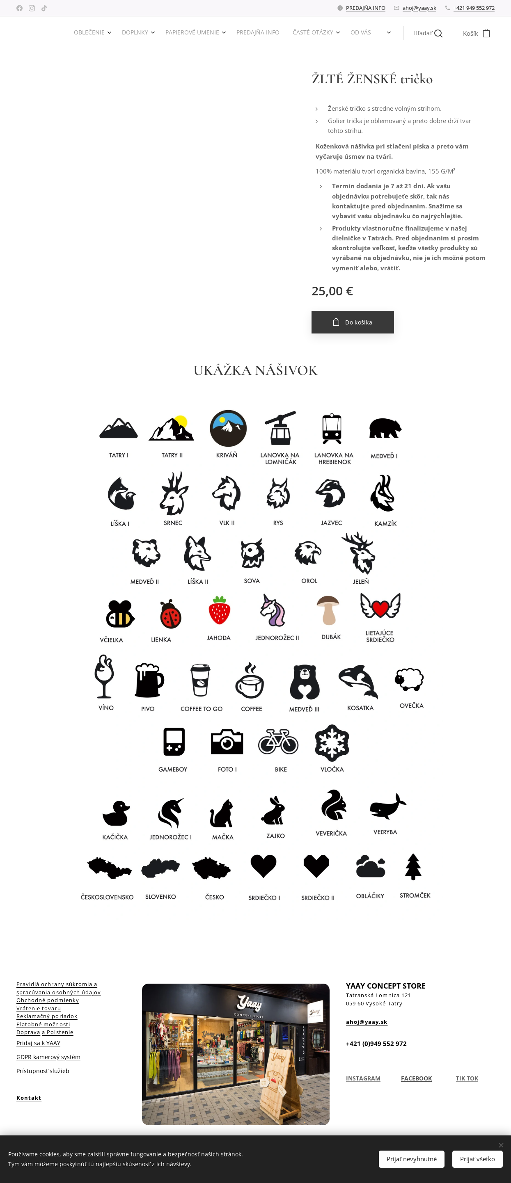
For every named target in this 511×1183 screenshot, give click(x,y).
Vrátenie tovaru (38, 1008)
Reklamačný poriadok (47, 1016)
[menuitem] (297, 33)
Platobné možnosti (43, 1024)
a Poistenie (57, 1032)
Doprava (28, 1032)
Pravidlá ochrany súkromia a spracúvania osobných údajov (58, 988)
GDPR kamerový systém (48, 1057)
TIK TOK (467, 1078)
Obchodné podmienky (47, 1000)
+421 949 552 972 (474, 7)
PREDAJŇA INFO (365, 7)
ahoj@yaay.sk (419, 7)
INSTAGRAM (363, 1078)
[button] (428, 33)
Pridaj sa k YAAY (38, 1043)
